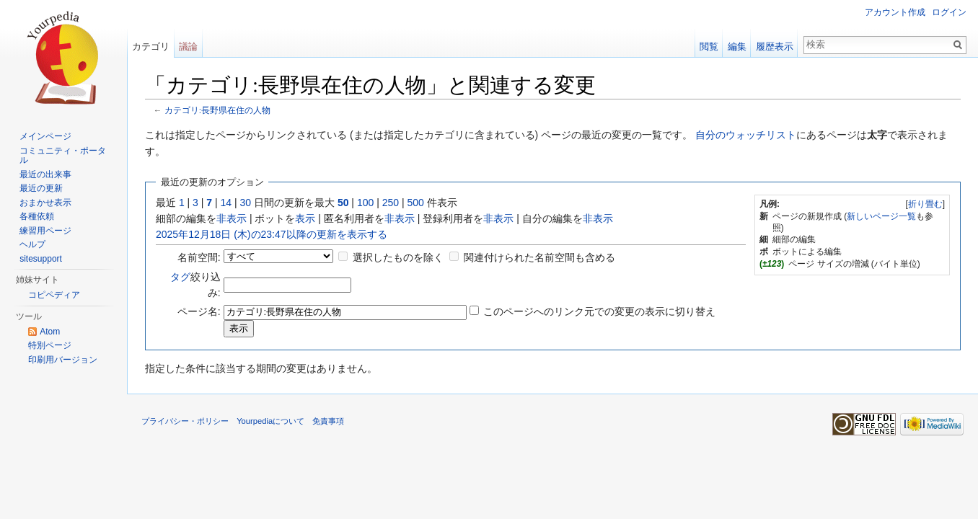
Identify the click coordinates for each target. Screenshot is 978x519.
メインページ (45, 136)
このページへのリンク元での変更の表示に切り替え (599, 311)
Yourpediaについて (270, 421)
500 (415, 202)
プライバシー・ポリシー (185, 421)
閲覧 (709, 46)
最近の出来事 (45, 174)
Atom (50, 332)
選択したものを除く (398, 257)
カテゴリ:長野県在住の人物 (217, 110)
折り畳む (925, 204)
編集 (737, 46)
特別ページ (49, 345)
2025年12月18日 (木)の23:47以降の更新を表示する (271, 234)
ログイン (949, 12)
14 (226, 202)
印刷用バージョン (62, 360)
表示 (305, 218)
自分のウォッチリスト (745, 135)
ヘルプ (32, 244)
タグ (180, 277)
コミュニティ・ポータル (62, 156)
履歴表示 (774, 46)
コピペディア (54, 295)
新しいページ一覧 (881, 216)
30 (246, 202)
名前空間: (199, 257)
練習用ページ (45, 231)
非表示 (231, 218)
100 (365, 202)
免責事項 (328, 421)
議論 (188, 46)
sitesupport (40, 259)
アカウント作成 (895, 12)
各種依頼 (36, 216)
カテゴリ (150, 46)
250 (390, 202)
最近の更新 (41, 188)
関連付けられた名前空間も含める (539, 257)
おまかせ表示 (45, 203)
